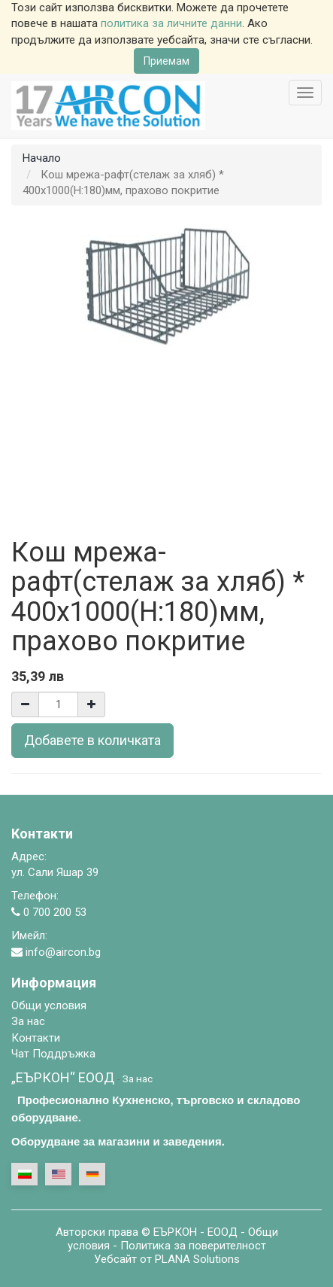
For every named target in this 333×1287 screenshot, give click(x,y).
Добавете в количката (92, 740)
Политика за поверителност (193, 1245)
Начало (42, 158)
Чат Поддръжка (53, 1053)
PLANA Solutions (197, 1259)
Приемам (166, 61)
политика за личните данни (171, 23)
